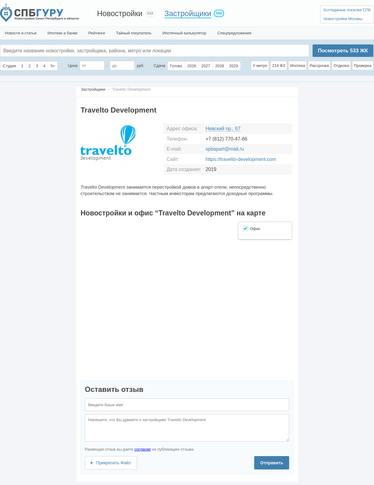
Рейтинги (96, 33)
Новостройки (120, 13)
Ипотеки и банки (62, 33)
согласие (142, 449)
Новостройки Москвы (343, 18)
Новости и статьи (20, 33)
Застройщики (187, 13)
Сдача (159, 65)
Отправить (271, 462)
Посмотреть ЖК (343, 51)
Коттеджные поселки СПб (347, 10)
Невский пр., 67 (223, 128)
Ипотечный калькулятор (184, 33)
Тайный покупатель (133, 33)
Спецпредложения (234, 33)
